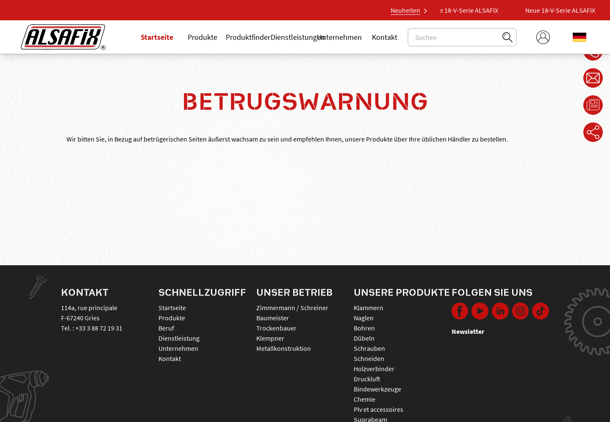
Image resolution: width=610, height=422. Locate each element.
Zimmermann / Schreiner (292, 307)
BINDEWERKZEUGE (377, 389)
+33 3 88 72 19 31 (98, 328)
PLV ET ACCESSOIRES (378, 409)
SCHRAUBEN (369, 348)
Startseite (157, 37)
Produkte (202, 37)
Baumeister (272, 318)
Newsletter (468, 331)
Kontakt (384, 37)
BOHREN (364, 328)
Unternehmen (339, 37)
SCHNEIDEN (369, 358)
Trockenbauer (276, 328)
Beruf (166, 328)
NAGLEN (364, 318)
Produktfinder (248, 37)
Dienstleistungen (298, 37)
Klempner (270, 338)
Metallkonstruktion (283, 348)
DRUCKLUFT (367, 379)
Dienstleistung (179, 338)
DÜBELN (364, 338)
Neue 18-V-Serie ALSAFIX (466, 10)
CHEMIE (364, 399)
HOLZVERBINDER (374, 368)
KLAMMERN (368, 307)
